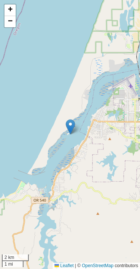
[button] (70, 126)
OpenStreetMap (97, 265)
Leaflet (64, 265)
